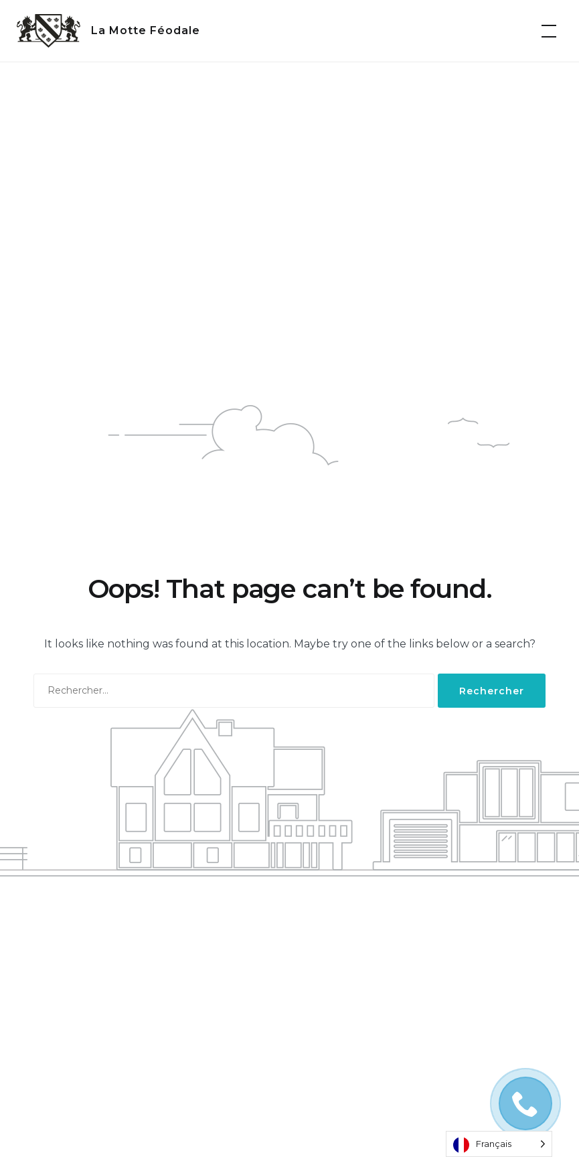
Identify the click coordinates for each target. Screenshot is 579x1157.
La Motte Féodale (145, 30)
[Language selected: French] (499, 1144)
